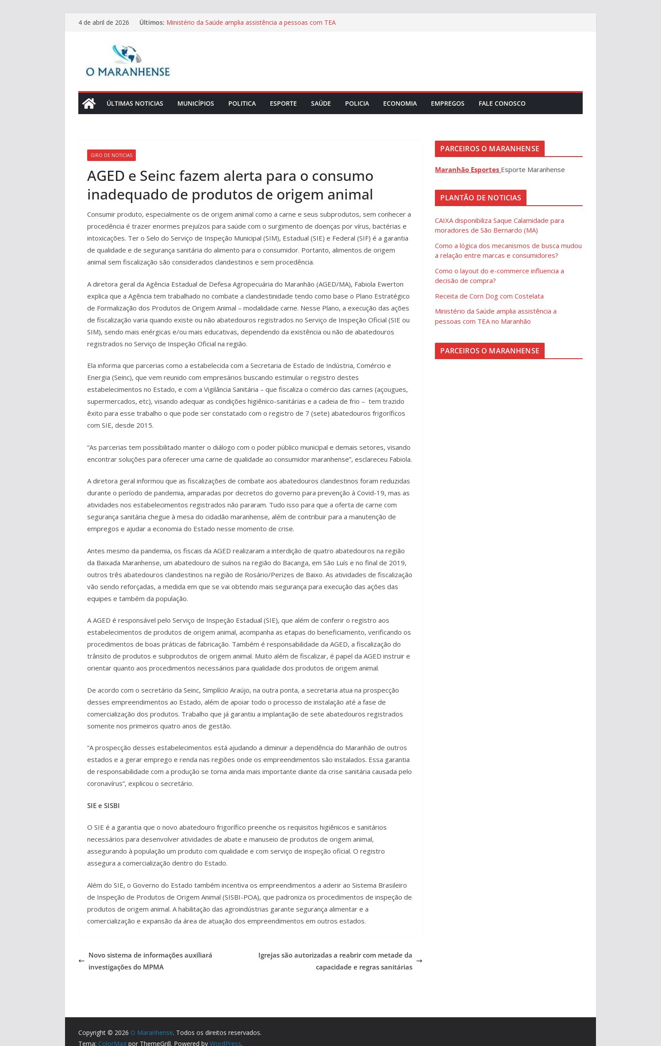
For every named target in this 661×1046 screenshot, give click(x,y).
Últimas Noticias (135, 103)
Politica (242, 103)
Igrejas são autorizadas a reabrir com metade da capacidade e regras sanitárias (340, 960)
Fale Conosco (502, 103)
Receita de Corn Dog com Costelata (489, 295)
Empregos (448, 103)
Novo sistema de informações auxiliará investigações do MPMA (145, 960)
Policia (357, 103)
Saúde (321, 103)
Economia (400, 103)
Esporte (283, 103)
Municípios (195, 103)
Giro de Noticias (111, 155)
